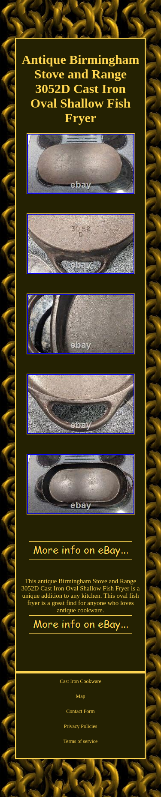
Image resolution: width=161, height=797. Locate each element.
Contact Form (80, 711)
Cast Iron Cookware (80, 681)
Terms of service (81, 741)
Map (80, 696)
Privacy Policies (80, 726)
